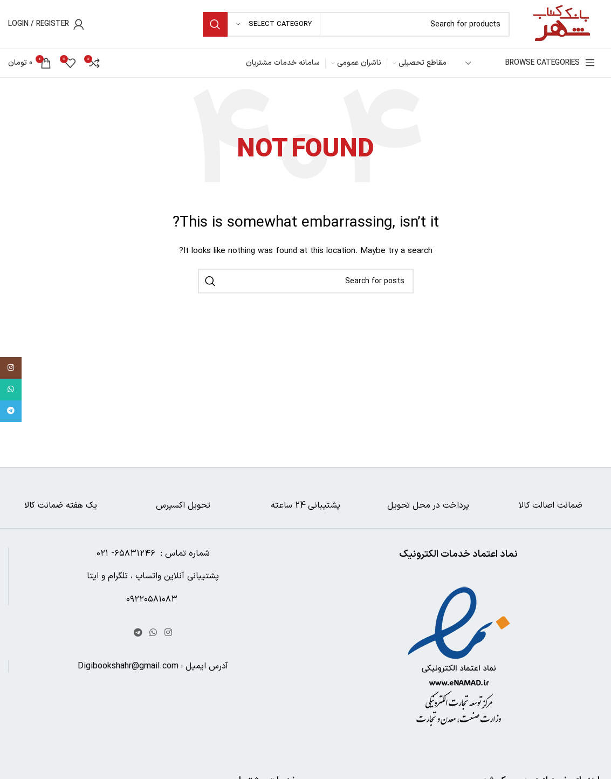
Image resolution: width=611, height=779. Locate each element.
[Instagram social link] (168, 632)
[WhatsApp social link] (153, 632)
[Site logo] (561, 24)
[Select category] (274, 24)
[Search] (356, 24)
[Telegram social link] (138, 632)
